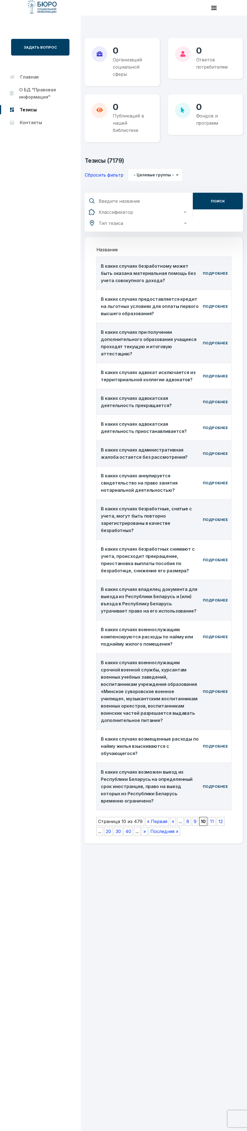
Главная (24, 77)
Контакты (26, 122)
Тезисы (23, 109)
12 (220, 821)
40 (128, 831)
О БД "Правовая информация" (33, 93)
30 (118, 831)
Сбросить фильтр (104, 175)
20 (108, 831)
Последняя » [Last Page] (164, 831)
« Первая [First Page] (157, 821)
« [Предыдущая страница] (173, 821)
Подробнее (215, 273)
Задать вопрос (40, 47)
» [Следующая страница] (144, 831)
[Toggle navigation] (213, 8)
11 (212, 821)
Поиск (218, 201)
